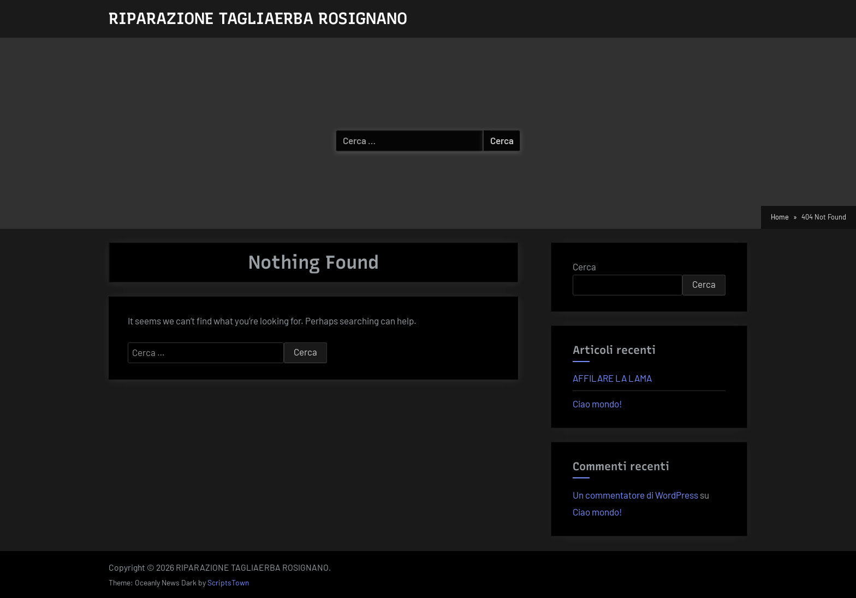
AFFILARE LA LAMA (612, 377)
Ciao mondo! (597, 403)
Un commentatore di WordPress (635, 494)
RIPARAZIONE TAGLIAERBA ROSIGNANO (258, 18)
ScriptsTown (228, 582)
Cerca (584, 266)
